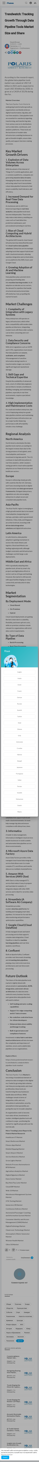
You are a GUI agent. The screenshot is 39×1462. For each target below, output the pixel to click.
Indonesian (19, 742)
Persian (19, 786)
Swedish (19, 793)
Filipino (19, 812)
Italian (19, 780)
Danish (19, 805)
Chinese (19, 729)
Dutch (19, 685)
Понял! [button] (5, 1457)
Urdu (19, 735)
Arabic (20, 678)
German (19, 697)
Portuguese (19, 774)
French (19, 691)
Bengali (19, 761)
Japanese (19, 767)
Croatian (19, 748)
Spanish (19, 710)
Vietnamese (19, 799)
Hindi (19, 723)
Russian (19, 704)
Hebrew (19, 754)
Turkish (19, 716)
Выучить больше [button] (6, 1454)
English (19, 672)
